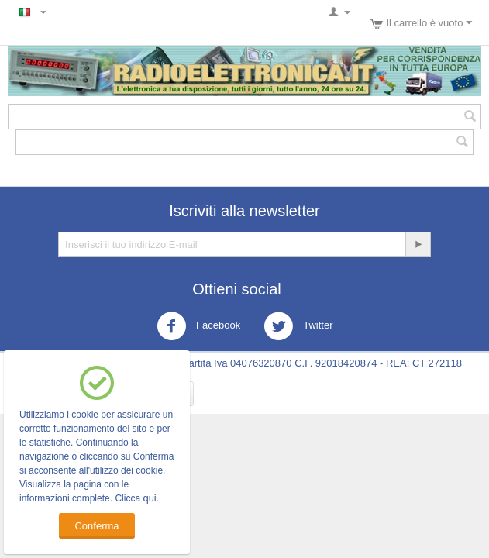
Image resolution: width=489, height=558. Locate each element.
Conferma (96, 526)
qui (149, 498)
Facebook (199, 326)
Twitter (298, 326)
